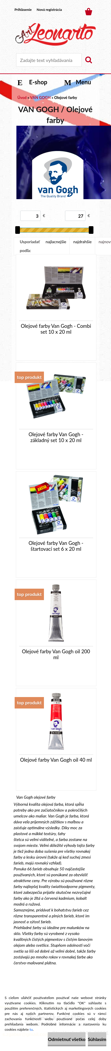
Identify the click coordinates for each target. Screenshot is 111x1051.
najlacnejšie (56, 241)
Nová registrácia (49, 9)
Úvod (22, 97)
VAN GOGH (40, 97)
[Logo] (55, 34)
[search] (88, 60)
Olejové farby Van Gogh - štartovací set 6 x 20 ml (55, 546)
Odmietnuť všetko (66, 1039)
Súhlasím (97, 1039)
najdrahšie (82, 241)
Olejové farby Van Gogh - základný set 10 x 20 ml (55, 437)
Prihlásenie (23, 9)
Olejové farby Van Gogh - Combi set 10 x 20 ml (56, 329)
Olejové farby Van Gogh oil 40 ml (56, 760)
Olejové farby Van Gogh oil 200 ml (56, 654)
